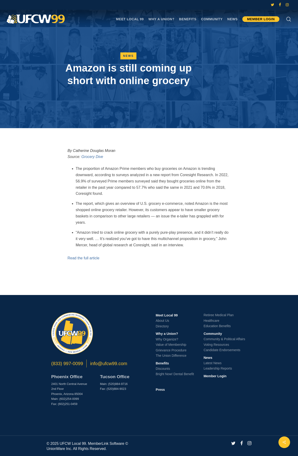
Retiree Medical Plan (218, 315)
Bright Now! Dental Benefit (175, 374)
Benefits (162, 363)
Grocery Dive (92, 157)
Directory (162, 326)
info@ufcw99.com (108, 363)
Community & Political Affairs (224, 339)
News (128, 56)
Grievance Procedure (171, 350)
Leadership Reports (217, 368)
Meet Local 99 (167, 315)
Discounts (163, 368)
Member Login (214, 376)
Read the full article (83, 258)
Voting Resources (216, 344)
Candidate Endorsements (221, 350)
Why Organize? (167, 339)
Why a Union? (167, 334)
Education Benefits (217, 326)
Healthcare (211, 320)
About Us (162, 320)
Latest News (212, 363)
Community (212, 334)
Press (160, 389)
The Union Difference (171, 355)
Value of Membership (171, 344)
